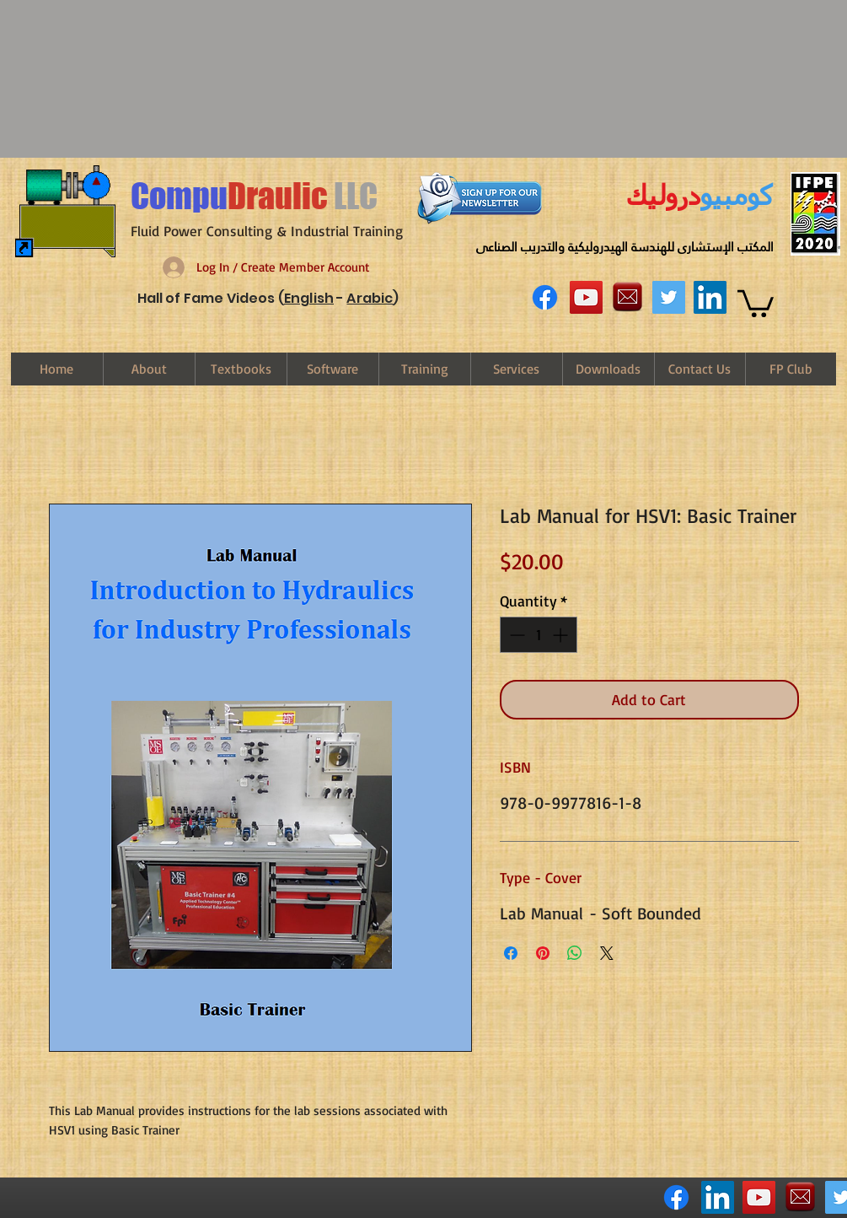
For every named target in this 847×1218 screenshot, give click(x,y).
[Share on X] (607, 953)
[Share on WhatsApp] (575, 953)
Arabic (369, 298)
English (309, 298)
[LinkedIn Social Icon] (710, 297)
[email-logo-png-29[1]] (627, 297)
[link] (755, 302)
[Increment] (562, 634)
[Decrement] (515, 634)
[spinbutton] (538, 634)
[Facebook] (544, 297)
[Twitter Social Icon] (668, 297)
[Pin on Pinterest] (543, 953)
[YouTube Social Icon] (586, 297)
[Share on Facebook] (511, 953)
